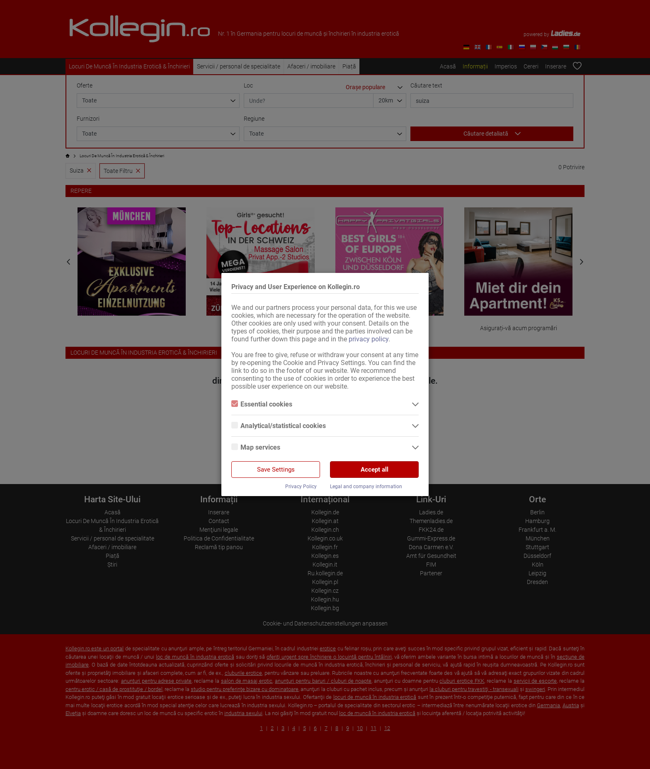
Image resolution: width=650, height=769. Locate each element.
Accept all (374, 469)
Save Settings (276, 469)
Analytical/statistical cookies (278, 426)
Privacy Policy (301, 486)
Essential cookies (261, 404)
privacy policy (368, 339)
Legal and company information (366, 486)
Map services (255, 447)
